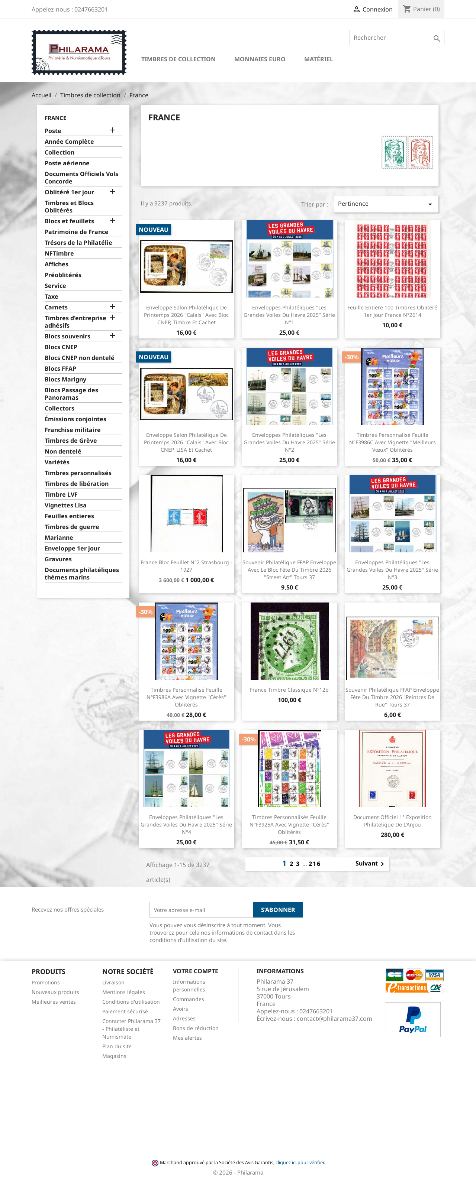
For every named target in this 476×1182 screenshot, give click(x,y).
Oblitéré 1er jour (69, 192)
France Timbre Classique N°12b (289, 689)
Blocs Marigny (65, 379)
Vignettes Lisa (66, 505)
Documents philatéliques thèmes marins (82, 573)
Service (55, 286)
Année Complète (69, 142)
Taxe (51, 297)
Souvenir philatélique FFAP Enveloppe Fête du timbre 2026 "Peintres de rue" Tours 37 (392, 697)
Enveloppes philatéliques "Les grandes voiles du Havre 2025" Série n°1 (289, 315)
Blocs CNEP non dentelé (80, 358)
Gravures (58, 559)
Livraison (113, 982)
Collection (59, 152)
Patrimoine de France (77, 232)
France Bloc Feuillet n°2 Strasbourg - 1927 (186, 566)
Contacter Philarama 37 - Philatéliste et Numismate (131, 1028)
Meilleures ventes (54, 1001)
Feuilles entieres (69, 516)
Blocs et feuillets (69, 221)
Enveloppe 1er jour (72, 548)
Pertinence (386, 204)
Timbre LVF (61, 495)
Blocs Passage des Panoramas (71, 394)
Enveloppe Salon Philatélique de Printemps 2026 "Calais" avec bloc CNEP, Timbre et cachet (186, 315)
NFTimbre (59, 253)
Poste (53, 131)
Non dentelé (63, 451)
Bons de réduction (196, 1028)
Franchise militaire (73, 430)
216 (315, 864)
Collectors (59, 408)
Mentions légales (123, 992)
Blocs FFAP (60, 369)
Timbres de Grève (71, 441)
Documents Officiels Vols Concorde (81, 177)
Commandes (188, 999)
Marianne (59, 538)
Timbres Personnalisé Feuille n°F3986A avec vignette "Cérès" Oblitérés (186, 697)
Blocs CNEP (61, 347)
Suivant (371, 864)
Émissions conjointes (75, 419)
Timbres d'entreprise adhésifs (75, 321)
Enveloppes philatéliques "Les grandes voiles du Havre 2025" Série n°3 (392, 570)
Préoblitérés (63, 275)
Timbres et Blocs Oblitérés (69, 206)
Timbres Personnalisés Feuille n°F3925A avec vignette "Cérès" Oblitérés (289, 824)
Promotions (46, 982)
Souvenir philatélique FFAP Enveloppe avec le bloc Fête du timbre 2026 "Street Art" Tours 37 (289, 570)
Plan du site (117, 1046)
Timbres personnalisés (78, 473)
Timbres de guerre (72, 527)
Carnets (56, 307)
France (55, 117)
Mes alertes (187, 1037)
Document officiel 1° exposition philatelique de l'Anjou (392, 821)
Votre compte (195, 971)
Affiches (56, 264)
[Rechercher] (397, 37)
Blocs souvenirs (67, 336)
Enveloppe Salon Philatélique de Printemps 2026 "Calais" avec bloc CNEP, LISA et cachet (186, 442)
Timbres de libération (77, 484)
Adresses (184, 1018)
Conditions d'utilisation (131, 1001)
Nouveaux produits (55, 992)
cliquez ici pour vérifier (300, 1162)
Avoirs (180, 1008)
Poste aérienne (67, 163)
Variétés (57, 462)
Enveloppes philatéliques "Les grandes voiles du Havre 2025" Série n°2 (289, 442)
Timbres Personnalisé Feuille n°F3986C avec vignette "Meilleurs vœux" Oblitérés (392, 442)
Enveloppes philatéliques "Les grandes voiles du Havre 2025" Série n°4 (186, 824)
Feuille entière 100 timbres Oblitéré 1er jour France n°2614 (392, 311)
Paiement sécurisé (125, 1011)
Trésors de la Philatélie (78, 243)
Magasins (114, 1055)
